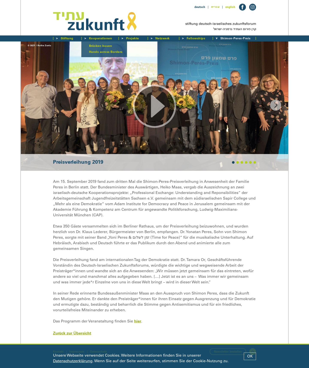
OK (250, 356)
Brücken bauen (100, 46)
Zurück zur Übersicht (72, 333)
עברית (215, 6)
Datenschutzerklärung (72, 361)
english (230, 7)
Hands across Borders (106, 52)
